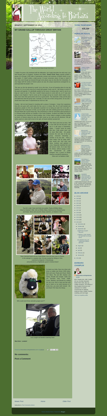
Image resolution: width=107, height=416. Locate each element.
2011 (77, 258)
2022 (77, 201)
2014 (77, 217)
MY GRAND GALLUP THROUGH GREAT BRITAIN (83, 241)
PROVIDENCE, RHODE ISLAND (85, 146)
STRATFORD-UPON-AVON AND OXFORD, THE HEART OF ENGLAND (86, 117)
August (80, 245)
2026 (77, 196)
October (80, 226)
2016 (77, 212)
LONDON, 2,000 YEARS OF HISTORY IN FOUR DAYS (84, 236)
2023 (77, 198)
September (81, 228)
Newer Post (19, 401)
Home (43, 401)
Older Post (67, 401)
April (79, 250)
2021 (77, 203)
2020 (77, 205)
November (81, 224)
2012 (77, 222)
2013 (77, 219)
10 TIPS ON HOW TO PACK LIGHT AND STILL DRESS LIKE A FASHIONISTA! (86, 85)
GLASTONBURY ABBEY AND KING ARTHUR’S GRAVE (86, 100)
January (80, 255)
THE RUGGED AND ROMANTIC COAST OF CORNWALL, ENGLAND (86, 39)
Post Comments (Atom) (28, 405)
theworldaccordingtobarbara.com (84, 276)
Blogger (63, 411)
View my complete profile (81, 295)
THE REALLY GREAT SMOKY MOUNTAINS (85, 161)
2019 (77, 208)
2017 (77, 210)
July (79, 248)
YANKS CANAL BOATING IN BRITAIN (85, 69)
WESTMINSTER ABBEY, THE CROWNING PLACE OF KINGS (86, 55)
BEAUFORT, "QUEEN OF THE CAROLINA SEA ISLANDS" (86, 133)
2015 (77, 215)
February (80, 252)
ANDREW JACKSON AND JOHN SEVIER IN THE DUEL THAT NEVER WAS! (86, 177)
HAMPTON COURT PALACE (82, 231)
